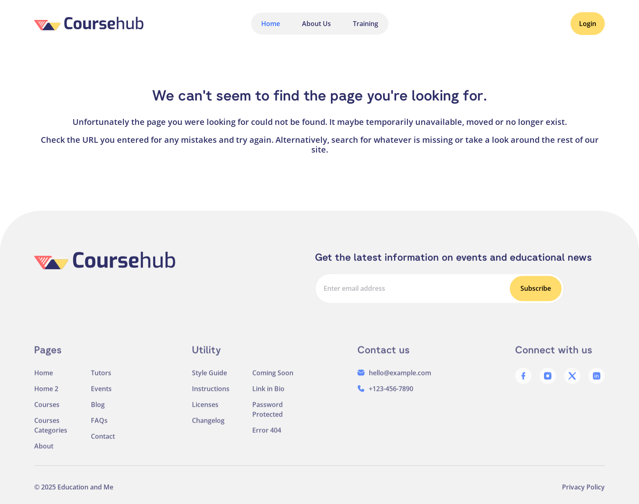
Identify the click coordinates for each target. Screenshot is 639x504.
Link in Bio (268, 393)
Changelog (208, 425)
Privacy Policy (583, 491)
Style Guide (209, 377)
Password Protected (267, 414)
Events (101, 393)
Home (270, 23)
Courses (46, 409)
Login (587, 23)
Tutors (101, 377)
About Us (316, 23)
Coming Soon (272, 377)
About (43, 451)
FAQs (99, 425)
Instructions (210, 393)
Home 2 (46, 393)
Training (365, 23)
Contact (103, 441)
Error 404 (266, 435)
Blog (98, 409)
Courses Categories (50, 430)
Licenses (205, 409)
